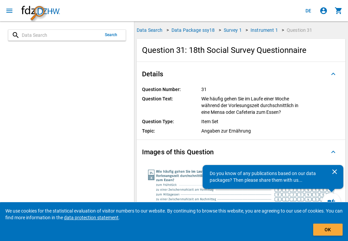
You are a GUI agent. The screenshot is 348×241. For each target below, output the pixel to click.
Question (299, 30)
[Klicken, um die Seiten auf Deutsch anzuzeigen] (308, 10)
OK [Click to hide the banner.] (328, 229)
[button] (241, 74)
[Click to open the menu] (9, 10)
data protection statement (91, 217)
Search (111, 34)
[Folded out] (333, 74)
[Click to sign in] (323, 10)
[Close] (334, 171)
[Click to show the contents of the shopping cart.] (338, 10)
